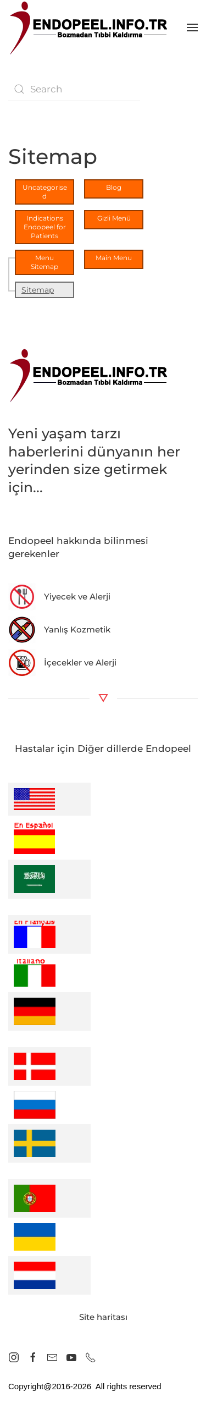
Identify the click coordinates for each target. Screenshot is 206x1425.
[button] (192, 27)
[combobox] (74, 89)
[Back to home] (90, 27)
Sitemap (37, 290)
